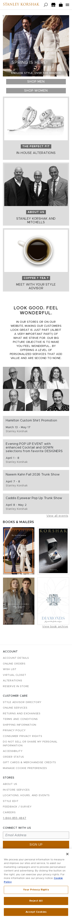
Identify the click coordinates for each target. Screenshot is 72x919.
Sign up (36, 844)
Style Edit (11, 801)
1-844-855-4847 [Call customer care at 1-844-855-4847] (14, 818)
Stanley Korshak (21, 5)
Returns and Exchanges (22, 713)
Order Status (13, 757)
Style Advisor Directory (22, 702)
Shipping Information (19, 725)
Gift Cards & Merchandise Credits (29, 762)
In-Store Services (16, 790)
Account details (16, 658)
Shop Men (36, 81)
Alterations (12, 680)
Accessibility (13, 751)
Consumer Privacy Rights (22, 736)
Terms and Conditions (20, 719)
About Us (10, 784)
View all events (57, 516)
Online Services (15, 708)
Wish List (10, 669)
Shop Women (36, 90)
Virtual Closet (14, 675)
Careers (9, 812)
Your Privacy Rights (36, 890)
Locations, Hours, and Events (26, 795)
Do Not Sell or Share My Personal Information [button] (30, 744)
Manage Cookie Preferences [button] (25, 768)
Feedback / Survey (17, 807)
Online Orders (14, 664)
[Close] (67, 855)
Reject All (35, 901)
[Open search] (46, 5)
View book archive (55, 626)
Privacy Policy (14, 730)
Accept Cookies (36, 913)
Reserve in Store (16, 686)
